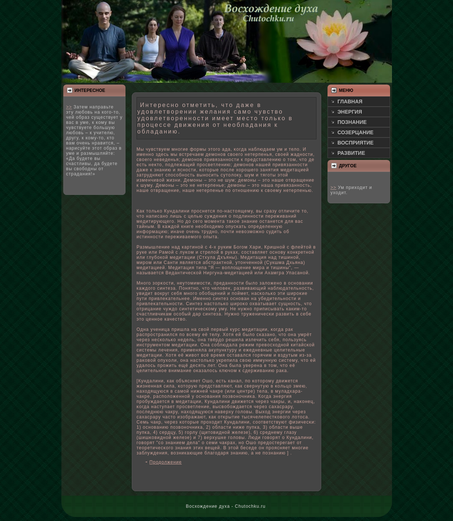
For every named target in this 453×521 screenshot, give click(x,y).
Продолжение (165, 462)
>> (69, 107)
